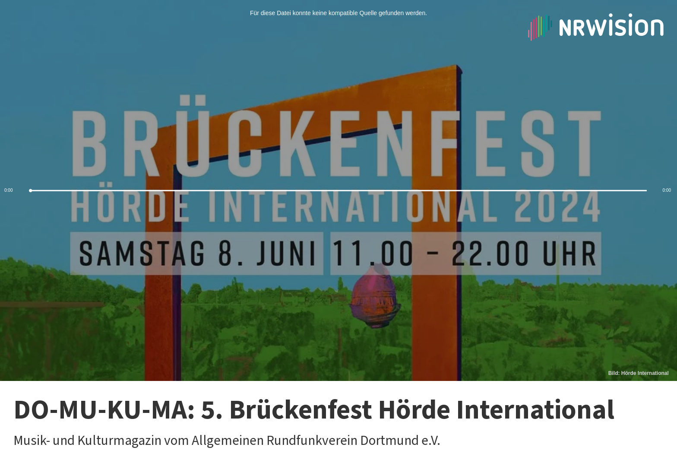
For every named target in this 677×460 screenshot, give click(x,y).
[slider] (338, 190)
